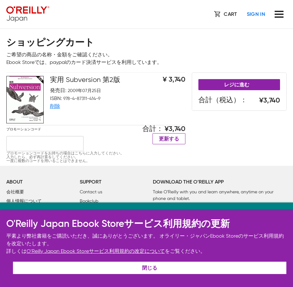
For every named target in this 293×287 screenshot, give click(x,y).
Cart (230, 14)
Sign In (256, 14)
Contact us (91, 192)
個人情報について (24, 201)
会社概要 (15, 192)
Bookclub (89, 201)
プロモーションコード (23, 129)
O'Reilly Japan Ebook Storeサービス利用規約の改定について (96, 251)
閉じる (149, 268)
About (14, 182)
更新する (169, 139)
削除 (55, 106)
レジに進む (236, 85)
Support (91, 182)
